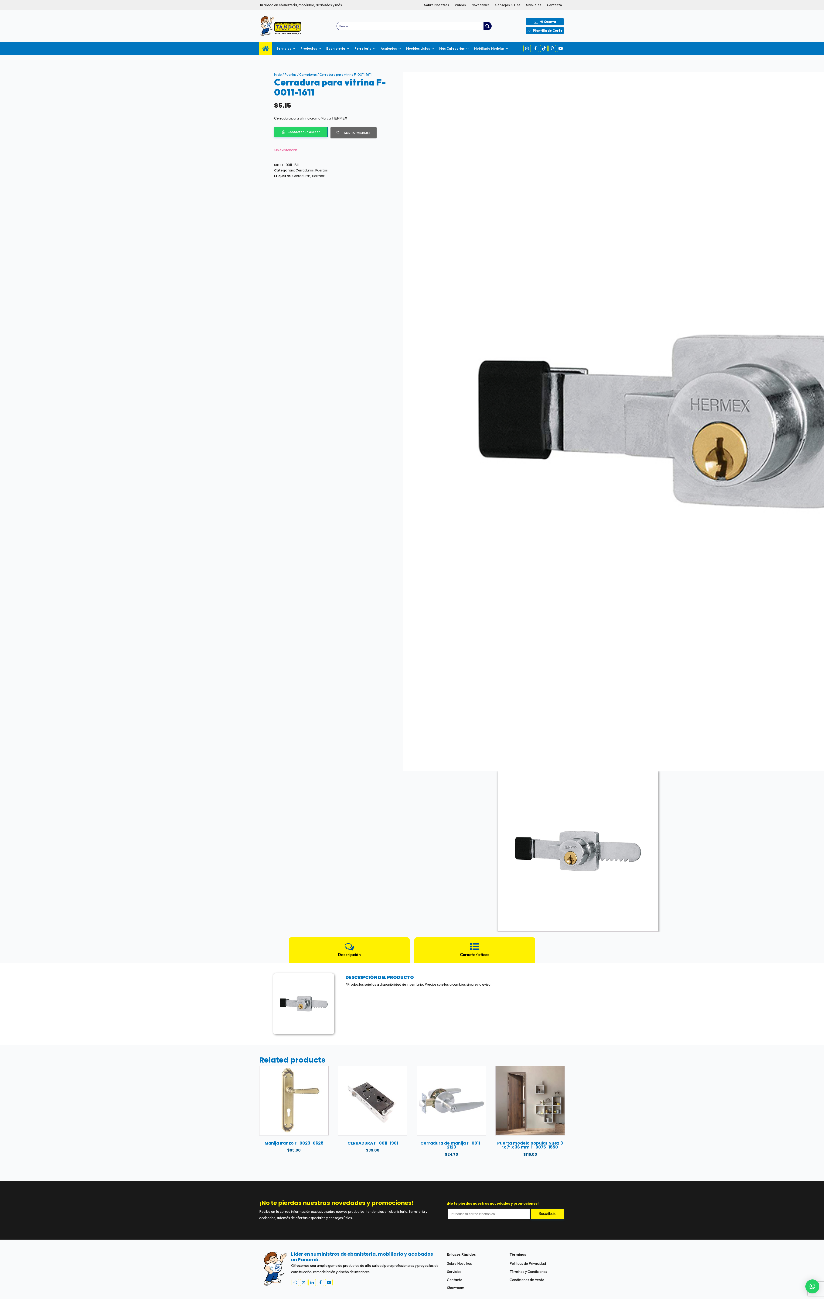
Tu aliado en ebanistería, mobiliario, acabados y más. (301, 5)
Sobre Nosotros (436, 5)
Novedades (480, 5)
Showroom (455, 1287)
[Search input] (410, 26)
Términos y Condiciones (528, 1271)
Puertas (290, 74)
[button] (812, 1286)
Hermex (318, 176)
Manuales (533, 5)
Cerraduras (308, 74)
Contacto (554, 5)
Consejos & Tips (507, 5)
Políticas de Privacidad (528, 1263)
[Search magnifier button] (487, 26)
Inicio (278, 74)
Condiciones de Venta (527, 1279)
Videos (460, 5)
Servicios (454, 1271)
